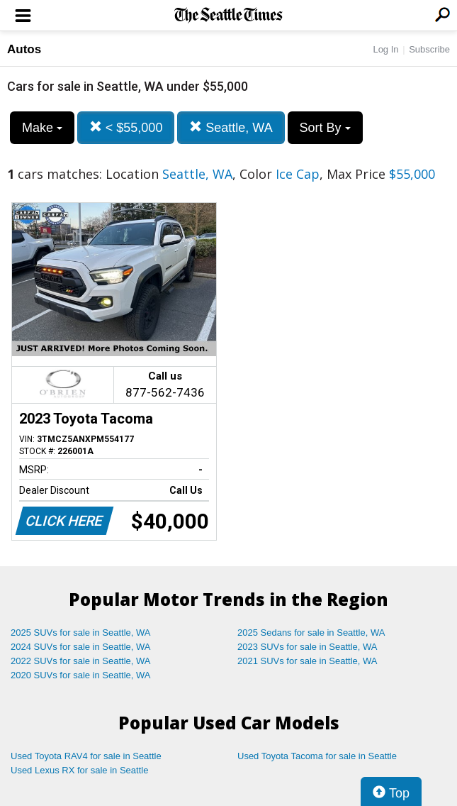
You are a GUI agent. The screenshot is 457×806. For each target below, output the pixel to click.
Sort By (325, 128)
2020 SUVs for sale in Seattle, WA (81, 675)
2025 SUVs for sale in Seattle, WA (81, 632)
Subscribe (429, 49)
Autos (24, 49)
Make (42, 128)
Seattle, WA (230, 127)
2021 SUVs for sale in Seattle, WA (307, 661)
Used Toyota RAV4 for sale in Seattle (86, 756)
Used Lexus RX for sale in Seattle (79, 770)
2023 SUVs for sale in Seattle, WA (307, 646)
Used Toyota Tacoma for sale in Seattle (317, 756)
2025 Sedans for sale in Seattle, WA (311, 632)
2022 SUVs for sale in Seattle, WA (81, 661)
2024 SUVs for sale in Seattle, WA (81, 646)
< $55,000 (126, 127)
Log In (385, 49)
